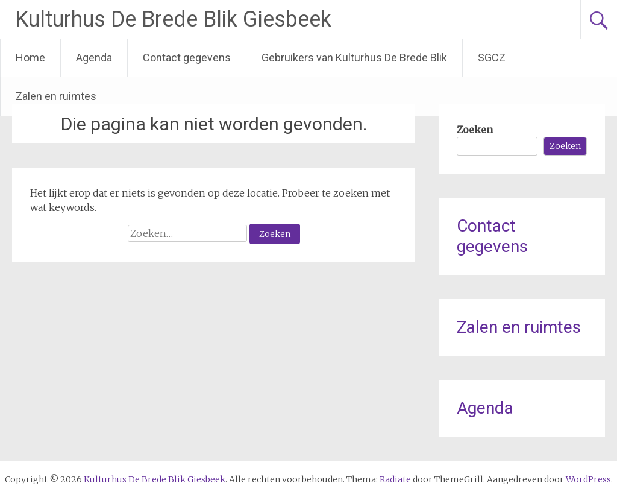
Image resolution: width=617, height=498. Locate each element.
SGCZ (492, 57)
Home (30, 57)
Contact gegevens (187, 57)
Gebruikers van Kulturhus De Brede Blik (354, 57)
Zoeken (475, 130)
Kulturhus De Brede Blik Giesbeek (173, 19)
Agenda (94, 57)
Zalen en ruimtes (56, 96)
